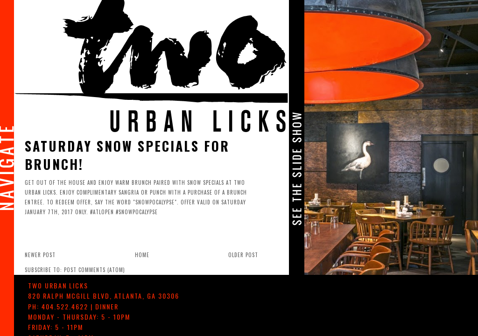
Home (142, 255)
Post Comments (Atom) (94, 269)
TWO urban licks (58, 285)
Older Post (243, 255)
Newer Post (40, 255)
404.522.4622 (65, 306)
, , (103, 296)
